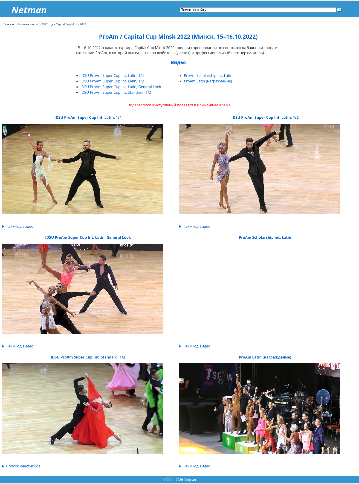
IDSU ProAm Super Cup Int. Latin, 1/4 (112, 75)
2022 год (47, 24)
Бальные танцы (27, 24)
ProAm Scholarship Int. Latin (208, 75)
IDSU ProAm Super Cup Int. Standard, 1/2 (116, 92)
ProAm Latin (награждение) (208, 81)
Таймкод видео (19, 226)
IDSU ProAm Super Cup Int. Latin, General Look (121, 86)
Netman (29, 9)
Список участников (23, 466)
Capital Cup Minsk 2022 (71, 24)
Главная (8, 24)
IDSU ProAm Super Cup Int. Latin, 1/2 (112, 81)
